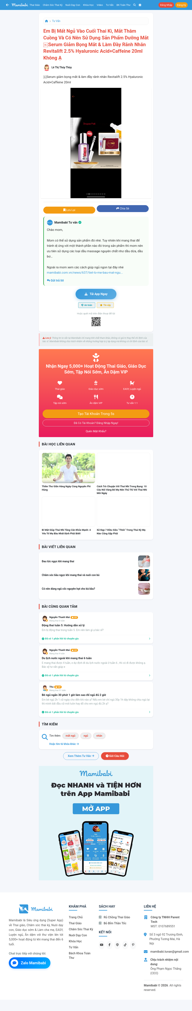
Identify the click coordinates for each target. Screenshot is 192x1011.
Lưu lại (69, 210)
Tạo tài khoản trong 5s (96, 414)
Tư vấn (110, 5)
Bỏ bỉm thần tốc (112, 923)
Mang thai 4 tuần (57, 653)
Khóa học (88, 5)
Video (100, 5)
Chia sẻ (122, 208)
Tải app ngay (96, 294)
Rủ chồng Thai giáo (114, 917)
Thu (55, 686)
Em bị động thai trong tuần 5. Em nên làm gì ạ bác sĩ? (73, 630)
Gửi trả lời (55, 280)
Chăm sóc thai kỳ (52, 5)
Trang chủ (75, 917)
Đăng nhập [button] (166, 5)
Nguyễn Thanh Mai (63, 617)
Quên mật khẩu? (96, 431)
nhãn (99, 735)
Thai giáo (35, 5)
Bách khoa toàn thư (80, 956)
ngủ (86, 735)
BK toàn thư (123, 5)
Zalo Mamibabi (28, 963)
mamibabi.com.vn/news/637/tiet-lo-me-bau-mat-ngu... (85, 272)
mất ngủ (70, 735)
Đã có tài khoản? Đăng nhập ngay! (96, 423)
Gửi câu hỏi (115, 756)
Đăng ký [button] (181, 5)
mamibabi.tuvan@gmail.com (169, 951)
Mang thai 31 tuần (57, 690)
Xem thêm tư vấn (81, 756)
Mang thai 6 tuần (57, 621)
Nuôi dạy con (72, 5)
